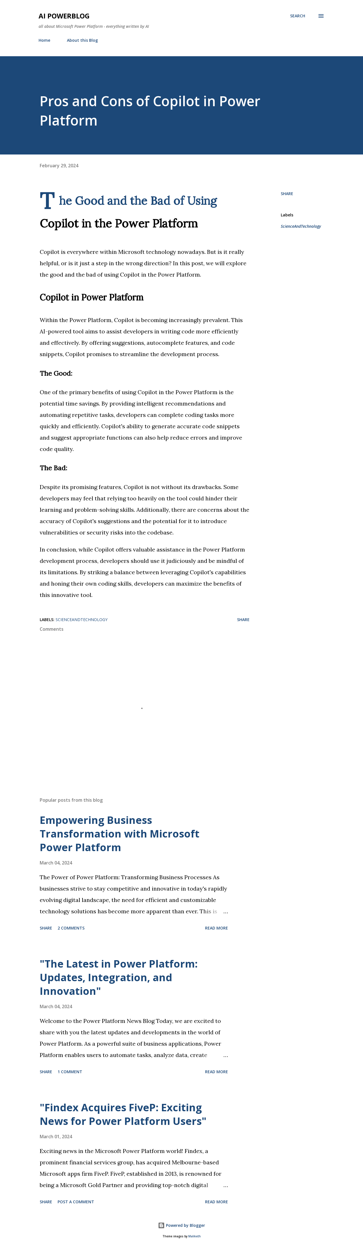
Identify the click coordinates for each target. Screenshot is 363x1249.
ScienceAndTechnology (301, 226)
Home (44, 40)
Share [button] (287, 193)
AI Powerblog (64, 15)
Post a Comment (76, 1201)
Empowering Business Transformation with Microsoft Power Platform (119, 833)
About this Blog (82, 40)
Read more (216, 928)
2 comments (71, 928)
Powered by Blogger (181, 1225)
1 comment (70, 1071)
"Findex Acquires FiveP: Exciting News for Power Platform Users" (123, 1114)
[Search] (297, 15)
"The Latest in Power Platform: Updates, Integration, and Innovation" (119, 977)
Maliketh (194, 1236)
